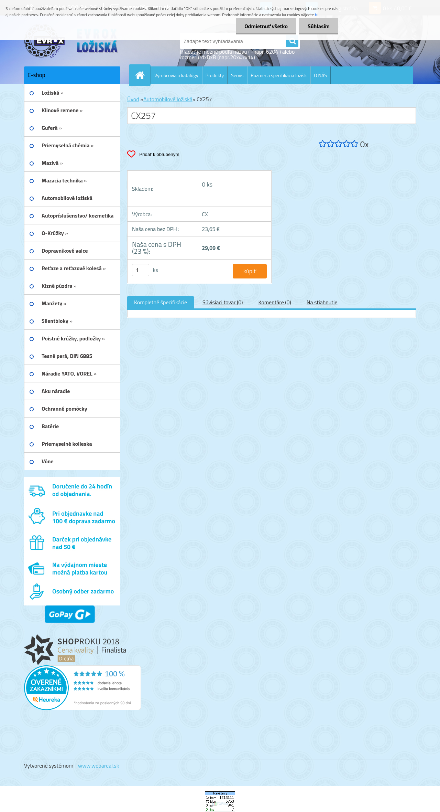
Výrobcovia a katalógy (176, 75)
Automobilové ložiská (167, 99)
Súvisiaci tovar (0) (222, 302)
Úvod (133, 99)
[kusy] (140, 270)
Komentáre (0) (274, 302)
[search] (292, 41)
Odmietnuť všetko (266, 26)
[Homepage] (143, 75)
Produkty (215, 75)
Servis (237, 75)
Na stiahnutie (322, 302)
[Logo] (71, 41)
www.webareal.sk (98, 765)
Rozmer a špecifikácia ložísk (279, 75)
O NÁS (320, 75)
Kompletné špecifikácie (160, 302)
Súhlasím (319, 26)
